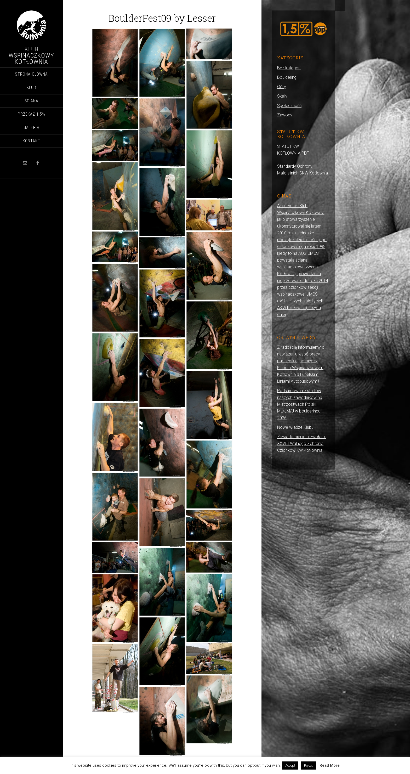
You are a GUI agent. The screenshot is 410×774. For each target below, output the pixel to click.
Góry (281, 86)
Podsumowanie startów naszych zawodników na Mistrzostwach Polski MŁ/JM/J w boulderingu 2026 (299, 404)
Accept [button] (290, 765)
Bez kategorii (289, 67)
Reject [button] (308, 765)
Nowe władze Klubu (295, 427)
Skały (282, 96)
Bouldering (287, 77)
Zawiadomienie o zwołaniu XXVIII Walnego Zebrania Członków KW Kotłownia (301, 443)
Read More (330, 765)
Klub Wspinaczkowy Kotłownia (31, 55)
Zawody (284, 114)
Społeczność (289, 105)
